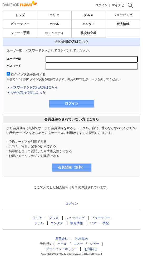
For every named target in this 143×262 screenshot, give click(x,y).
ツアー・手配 (20, 33)
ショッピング (123, 15)
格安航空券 (88, 33)
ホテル (54, 24)
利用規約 (81, 238)
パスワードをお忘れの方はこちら (34, 87)
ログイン (101, 5)
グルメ (88, 15)
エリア (54, 15)
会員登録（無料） (71, 167)
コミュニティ (54, 33)
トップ (20, 15)
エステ (78, 244)
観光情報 (123, 24)
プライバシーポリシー (61, 249)
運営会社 (61, 238)
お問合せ (91, 249)
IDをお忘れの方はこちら (28, 92)
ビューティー (20, 24)
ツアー (94, 244)
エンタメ (88, 24)
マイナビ (118, 5)
